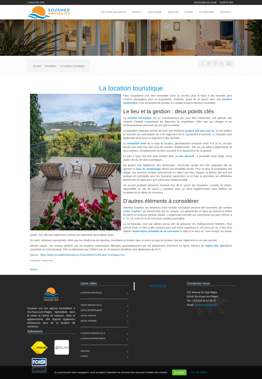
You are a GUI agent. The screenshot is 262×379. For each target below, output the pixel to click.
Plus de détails (199, 372)
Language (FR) (35, 2)
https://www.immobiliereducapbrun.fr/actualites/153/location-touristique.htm (82, 254)
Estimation (206, 12)
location (168, 143)
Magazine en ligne (205, 2)
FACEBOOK (158, 286)
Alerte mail (227, 2)
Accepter (179, 372)
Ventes (136, 12)
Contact (225, 12)
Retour (34, 269)
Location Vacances (91, 293)
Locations (154, 12)
